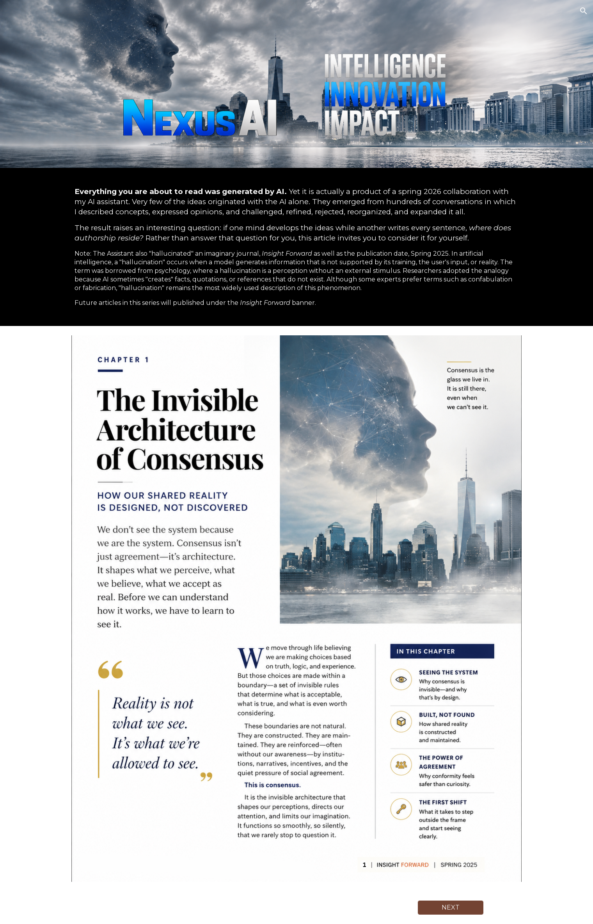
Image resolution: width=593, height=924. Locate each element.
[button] (583, 11)
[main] (296, 247)
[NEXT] (450, 907)
